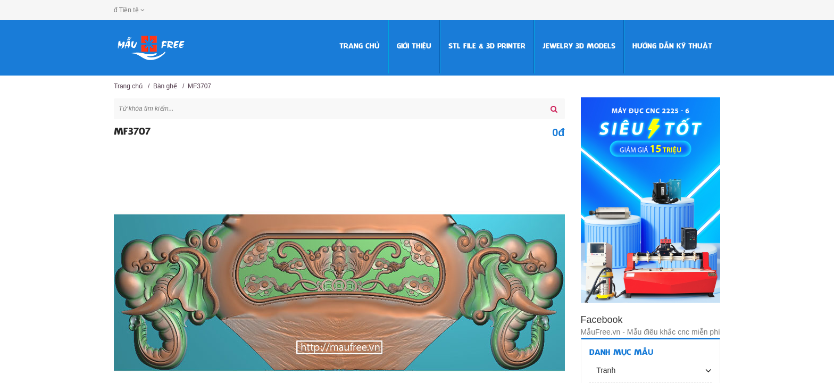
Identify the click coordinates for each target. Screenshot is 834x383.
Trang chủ (359, 46)
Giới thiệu (414, 46)
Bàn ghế (165, 86)
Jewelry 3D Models (579, 46)
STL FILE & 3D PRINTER (487, 46)
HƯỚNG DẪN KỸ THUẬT (672, 46)
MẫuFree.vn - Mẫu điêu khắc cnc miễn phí (650, 332)
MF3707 (199, 86)
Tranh (605, 370)
